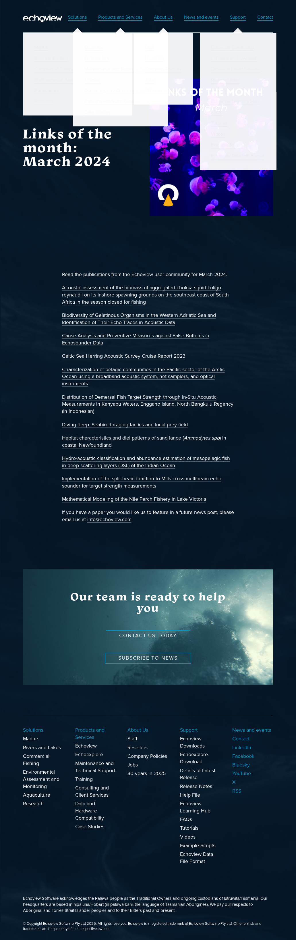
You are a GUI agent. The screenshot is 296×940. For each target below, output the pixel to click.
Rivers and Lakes (42, 747)
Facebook (243, 756)
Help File (190, 795)
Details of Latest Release (197, 774)
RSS (236, 791)
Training (84, 779)
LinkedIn (241, 747)
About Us (154, 17)
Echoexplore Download (194, 758)
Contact (264, 17)
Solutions (60, 17)
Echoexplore (89, 755)
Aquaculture (36, 795)
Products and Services (107, 17)
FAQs (186, 819)
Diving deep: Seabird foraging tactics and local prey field (125, 424)
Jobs (132, 765)
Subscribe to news (148, 658)
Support (235, 17)
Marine (30, 739)
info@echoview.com (109, 520)
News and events (195, 17)
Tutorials (189, 828)
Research (33, 804)
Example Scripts (197, 846)
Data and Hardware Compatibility (89, 811)
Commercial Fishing (36, 759)
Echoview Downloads (192, 742)
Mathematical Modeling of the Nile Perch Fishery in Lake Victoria (134, 499)
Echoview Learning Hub (195, 807)
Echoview (86, 746)
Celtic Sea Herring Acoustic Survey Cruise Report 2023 (123, 356)
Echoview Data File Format (196, 857)
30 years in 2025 (146, 774)
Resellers (137, 747)
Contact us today (148, 636)
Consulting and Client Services (92, 791)
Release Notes (196, 786)
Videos (188, 837)
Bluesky (241, 765)
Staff (132, 739)
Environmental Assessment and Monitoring (41, 779)
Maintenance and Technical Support (95, 766)
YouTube (241, 774)
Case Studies (89, 827)
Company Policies (147, 756)
